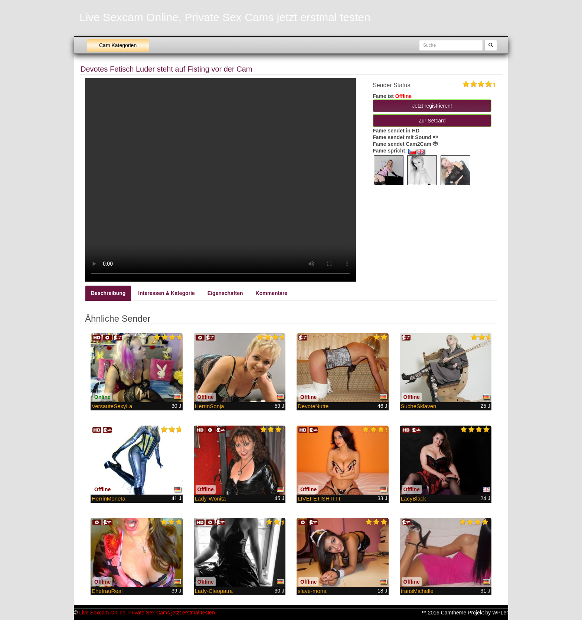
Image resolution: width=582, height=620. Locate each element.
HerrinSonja (209, 406)
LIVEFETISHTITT (319, 498)
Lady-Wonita (210, 498)
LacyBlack (413, 498)
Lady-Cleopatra (214, 591)
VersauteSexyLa (112, 406)
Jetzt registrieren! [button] (432, 106)
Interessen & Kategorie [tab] (166, 293)
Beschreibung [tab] (108, 293)
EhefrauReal (107, 591)
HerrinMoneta (108, 498)
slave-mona (312, 591)
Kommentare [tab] (272, 293)
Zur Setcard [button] (431, 121)
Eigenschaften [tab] (225, 293)
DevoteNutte (313, 406)
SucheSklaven (418, 406)
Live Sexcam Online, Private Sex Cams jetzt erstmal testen (224, 17)
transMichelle (417, 591)
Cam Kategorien (118, 45)
